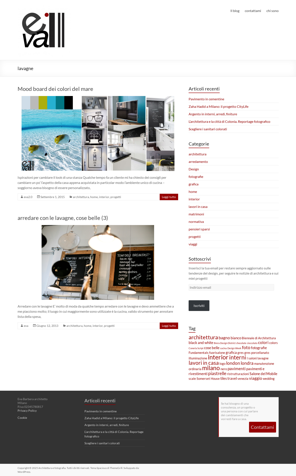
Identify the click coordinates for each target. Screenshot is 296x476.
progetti (115, 197)
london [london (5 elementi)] (233, 363)
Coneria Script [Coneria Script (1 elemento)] (196, 348)
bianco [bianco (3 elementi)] (236, 338)
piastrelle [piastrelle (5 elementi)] (217, 373)
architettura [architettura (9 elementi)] (203, 337)
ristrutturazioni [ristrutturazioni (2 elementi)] (238, 374)
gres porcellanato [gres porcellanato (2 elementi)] (256, 352)
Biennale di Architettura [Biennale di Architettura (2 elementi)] (259, 338)
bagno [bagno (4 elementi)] (224, 337)
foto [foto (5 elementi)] (246, 347)
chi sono (272, 11)
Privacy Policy (27, 410)
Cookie (22, 417)
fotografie (196, 176)
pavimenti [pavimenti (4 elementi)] (237, 368)
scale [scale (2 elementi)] (192, 378)
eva (26, 325)
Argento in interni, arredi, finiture (213, 114)
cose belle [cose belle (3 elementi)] (211, 347)
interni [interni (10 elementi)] (237, 357)
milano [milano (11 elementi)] (211, 367)
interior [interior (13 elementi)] (218, 357)
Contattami (262, 427)
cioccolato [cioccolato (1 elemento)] (252, 343)
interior (104, 197)
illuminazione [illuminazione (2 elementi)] (198, 358)
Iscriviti (199, 305)
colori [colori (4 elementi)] (263, 342)
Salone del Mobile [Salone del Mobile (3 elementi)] (263, 373)
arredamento (198, 161)
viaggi (193, 244)
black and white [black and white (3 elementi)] (201, 342)
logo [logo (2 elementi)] (222, 363)
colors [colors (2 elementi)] (273, 343)
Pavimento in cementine (206, 99)
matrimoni (196, 214)
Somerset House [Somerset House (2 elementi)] (208, 378)
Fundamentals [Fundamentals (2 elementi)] (199, 352)
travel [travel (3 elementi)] (232, 378)
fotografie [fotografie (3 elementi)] (259, 347)
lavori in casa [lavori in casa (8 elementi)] (204, 362)
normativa (196, 221)
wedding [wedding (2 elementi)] (269, 378)
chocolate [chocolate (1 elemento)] (241, 343)
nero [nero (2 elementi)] (224, 369)
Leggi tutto (169, 197)
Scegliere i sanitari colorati (208, 129)
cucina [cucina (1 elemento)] (223, 348)
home (94, 197)
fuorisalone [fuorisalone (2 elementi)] (217, 352)
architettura (81, 197)
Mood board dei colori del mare (55, 88)
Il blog (234, 11)
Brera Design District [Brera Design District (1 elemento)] (225, 343)
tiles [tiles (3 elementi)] (223, 378)
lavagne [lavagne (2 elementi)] (263, 358)
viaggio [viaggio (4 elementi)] (255, 378)
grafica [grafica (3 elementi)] (231, 352)
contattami (253, 11)
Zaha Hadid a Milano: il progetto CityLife (218, 106)
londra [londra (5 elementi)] (247, 363)
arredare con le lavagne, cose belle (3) (63, 217)
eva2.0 (28, 197)
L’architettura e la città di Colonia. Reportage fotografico (229, 121)
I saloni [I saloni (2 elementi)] (252, 358)
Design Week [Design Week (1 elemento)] (234, 348)
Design (194, 169)
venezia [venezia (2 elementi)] (242, 378)
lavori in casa (198, 206)
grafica (193, 184)
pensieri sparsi (199, 229)
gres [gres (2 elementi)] (240, 352)
